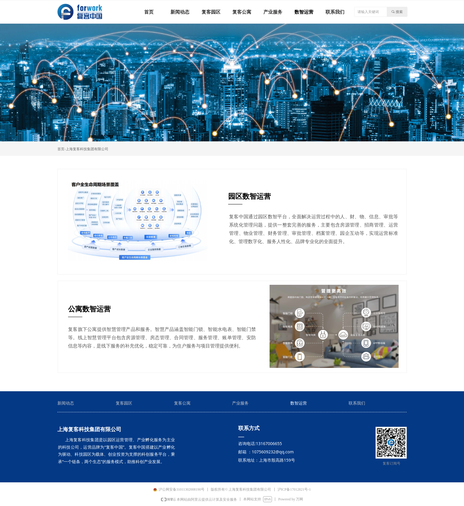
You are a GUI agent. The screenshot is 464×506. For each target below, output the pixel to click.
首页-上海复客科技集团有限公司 (82, 149)
